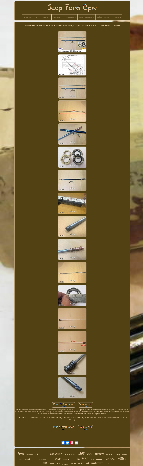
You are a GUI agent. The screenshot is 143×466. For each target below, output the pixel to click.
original (83, 463)
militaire (97, 463)
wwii (89, 453)
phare (72, 459)
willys (121, 458)
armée (107, 464)
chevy (118, 454)
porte (52, 464)
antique (99, 459)
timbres (37, 464)
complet (28, 459)
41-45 (58, 464)
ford (21, 453)
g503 (81, 453)
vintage (110, 454)
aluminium (69, 454)
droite (20, 459)
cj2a (58, 458)
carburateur (42, 459)
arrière (73, 464)
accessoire (29, 454)
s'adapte (124, 454)
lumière (99, 453)
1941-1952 (109, 459)
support (66, 459)
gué (45, 463)
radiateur (56, 453)
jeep (85, 458)
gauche (35, 459)
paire (37, 454)
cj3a (78, 459)
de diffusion (65, 464)
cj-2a (92, 459)
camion (45, 454)
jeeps (50, 459)
